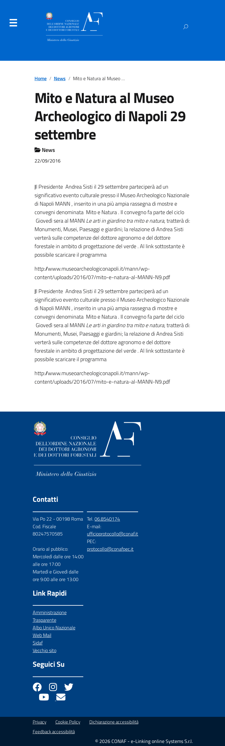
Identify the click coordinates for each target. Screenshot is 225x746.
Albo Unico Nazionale (54, 627)
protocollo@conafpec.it (110, 549)
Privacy (39, 721)
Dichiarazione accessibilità (113, 721)
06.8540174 (107, 518)
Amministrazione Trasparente (50, 616)
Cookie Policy (67, 721)
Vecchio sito (44, 650)
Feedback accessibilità (54, 731)
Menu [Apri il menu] (13, 23)
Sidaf (38, 642)
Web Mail (42, 635)
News (60, 78)
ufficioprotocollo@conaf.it (112, 533)
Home (41, 78)
